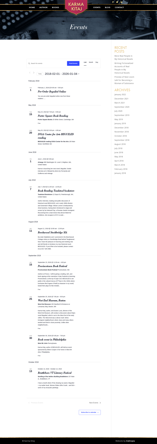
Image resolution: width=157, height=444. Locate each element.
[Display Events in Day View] (96, 62)
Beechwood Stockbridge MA (52, 232)
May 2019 (118, 119)
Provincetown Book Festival (52, 266)
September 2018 (121, 140)
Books (55, 7)
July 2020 (118, 111)
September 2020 (121, 107)
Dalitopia (130, 441)
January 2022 (120, 94)
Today (40, 74)
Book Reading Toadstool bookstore (56, 190)
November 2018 (121, 131)
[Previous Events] (29, 72)
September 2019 (121, 115)
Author (43, 7)
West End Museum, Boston (51, 300)
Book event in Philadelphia (52, 339)
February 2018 (120, 169)
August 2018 (120, 144)
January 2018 (120, 173)
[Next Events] (34, 72)
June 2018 (118, 152)
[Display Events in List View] (85, 62)
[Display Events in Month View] (91, 62)
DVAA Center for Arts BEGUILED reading (56, 136)
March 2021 (119, 102)
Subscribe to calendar (88, 412)
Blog (107, 7)
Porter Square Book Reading (53, 116)
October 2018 (120, 136)
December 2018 (121, 127)
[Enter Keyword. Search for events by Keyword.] (47, 63)
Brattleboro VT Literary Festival (54, 373)
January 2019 (120, 123)
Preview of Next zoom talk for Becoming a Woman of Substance (124, 80)
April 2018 (118, 161)
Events (96, 7)
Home (32, 7)
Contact (119, 7)
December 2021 (121, 98)
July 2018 (118, 148)
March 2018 (119, 165)
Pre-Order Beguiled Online (52, 91)
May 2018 (118, 156)
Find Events (73, 63)
